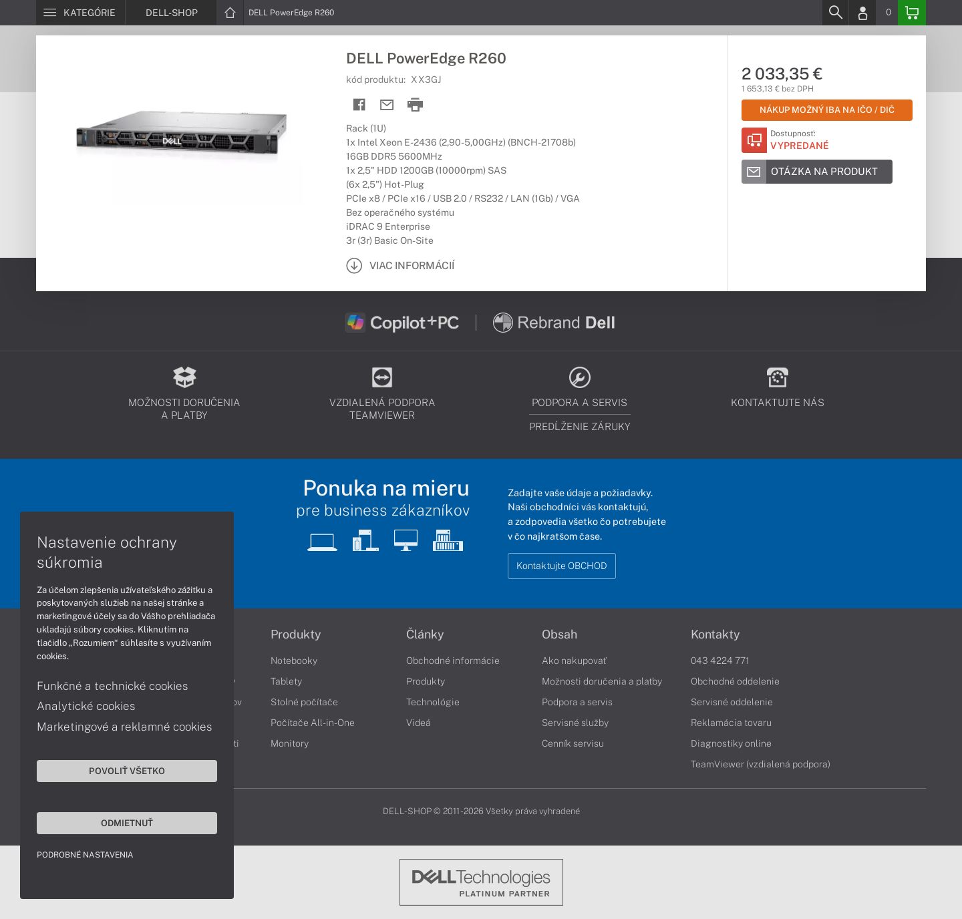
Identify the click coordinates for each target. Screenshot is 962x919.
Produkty (296, 634)
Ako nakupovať (574, 660)
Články (425, 634)
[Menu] (80, 12)
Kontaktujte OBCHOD (561, 565)
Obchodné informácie (453, 660)
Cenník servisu (573, 743)
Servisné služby (575, 722)
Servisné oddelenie (732, 702)
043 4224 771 (720, 660)
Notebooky (294, 660)
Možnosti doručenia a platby (602, 681)
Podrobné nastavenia (85, 855)
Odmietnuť (127, 822)
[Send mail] (387, 105)
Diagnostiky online (731, 743)
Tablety (286, 681)
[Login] (862, 12)
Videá (418, 722)
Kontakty (715, 634)
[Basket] (912, 12)
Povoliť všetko (127, 770)
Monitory (290, 743)
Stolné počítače (304, 702)
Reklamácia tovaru (731, 722)
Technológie (433, 702)
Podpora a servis (577, 702)
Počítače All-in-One (313, 722)
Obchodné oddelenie (735, 681)
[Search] (835, 12)
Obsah (559, 634)
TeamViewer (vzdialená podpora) (760, 764)
